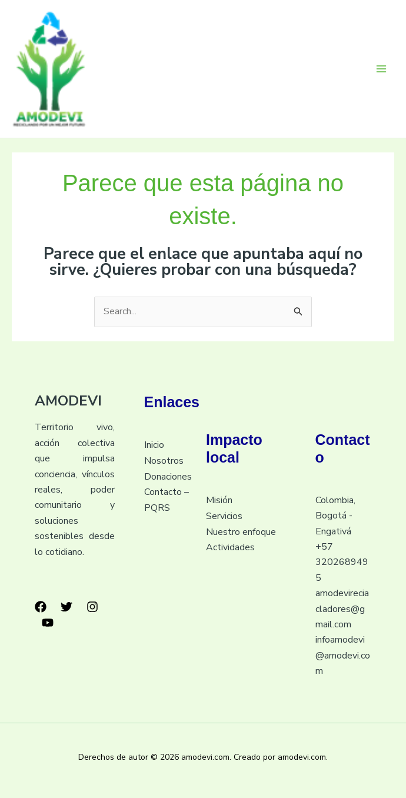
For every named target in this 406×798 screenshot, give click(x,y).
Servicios (224, 516)
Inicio (154, 445)
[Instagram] (92, 608)
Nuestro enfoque (241, 532)
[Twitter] (66, 608)
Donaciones (168, 476)
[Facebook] (40, 608)
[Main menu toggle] (381, 69)
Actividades (230, 547)
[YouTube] (48, 623)
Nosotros (164, 460)
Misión (219, 500)
